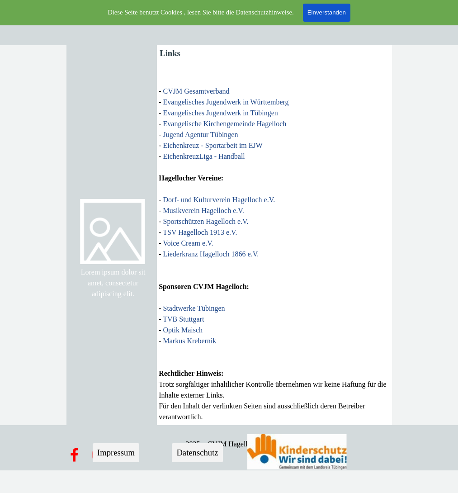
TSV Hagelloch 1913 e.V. (200, 232)
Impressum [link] (116, 452)
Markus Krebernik (190, 341)
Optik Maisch (183, 330)
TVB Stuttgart (183, 319)
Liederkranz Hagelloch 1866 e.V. (211, 254)
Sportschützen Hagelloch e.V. (206, 221)
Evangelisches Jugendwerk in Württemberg (226, 102)
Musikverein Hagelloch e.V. (203, 210)
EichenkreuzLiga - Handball (204, 156)
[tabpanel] (113, 283)
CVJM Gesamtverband (196, 91)
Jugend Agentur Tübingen (200, 134)
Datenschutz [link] (197, 452)
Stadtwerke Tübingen (194, 308)
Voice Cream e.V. (188, 243)
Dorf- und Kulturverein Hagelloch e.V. (218, 200)
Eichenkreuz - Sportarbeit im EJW (213, 145)
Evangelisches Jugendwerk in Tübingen (220, 113)
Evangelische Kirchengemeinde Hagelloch (225, 124)
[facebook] (74, 454)
